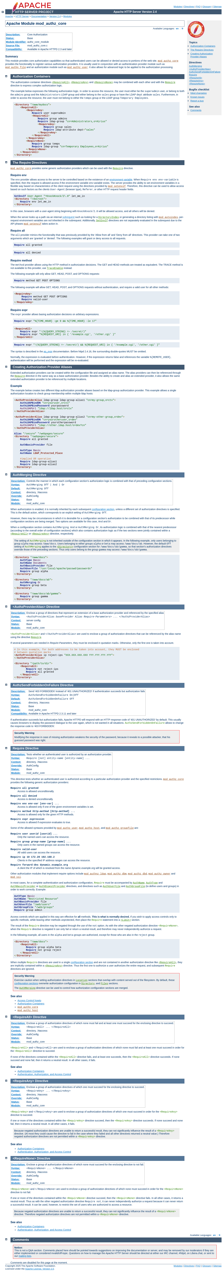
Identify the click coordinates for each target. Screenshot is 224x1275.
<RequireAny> (196, 80)
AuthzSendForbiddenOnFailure (204, 72)
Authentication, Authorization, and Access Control (44, 1074)
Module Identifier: (16, 41)
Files (104, 983)
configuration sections (26, 983)
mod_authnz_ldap (95, 873)
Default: (15, 488)
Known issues (197, 97)
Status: (10, 38)
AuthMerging (195, 66)
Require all (17, 230)
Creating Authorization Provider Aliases (201, 55)
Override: (16, 496)
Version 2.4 (55, 16)
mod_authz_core (168, 61)
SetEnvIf (102, 220)
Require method (21, 260)
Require (193, 74)
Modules (178, 6)
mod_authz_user (77, 67)
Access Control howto (29, 1000)
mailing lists (25, 1256)
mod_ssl (15, 877)
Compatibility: (14, 49)
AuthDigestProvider (52, 886)
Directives (189, 6)
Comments (195, 110)
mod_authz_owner (159, 873)
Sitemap (217, 6)
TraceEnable (55, 268)
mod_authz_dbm (117, 873)
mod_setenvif (117, 186)
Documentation (39, 16)
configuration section (103, 509)
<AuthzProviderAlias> (200, 69)
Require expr (19, 310)
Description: (13, 34)
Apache (9, 16)
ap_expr (48, 351)
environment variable (121, 179)
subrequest (68, 217)
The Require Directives (202, 50)
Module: (16, 503)
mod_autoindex (168, 217)
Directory (88, 983)
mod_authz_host (89, 828)
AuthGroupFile (135, 886)
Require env (18, 175)
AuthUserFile (112, 886)
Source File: (13, 45)
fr (182, 28)
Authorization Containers (202, 46)
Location (82, 980)
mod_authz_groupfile (120, 828)
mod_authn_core (28, 1007)
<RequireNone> (197, 83)
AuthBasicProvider (23, 886)
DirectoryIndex (108, 217)
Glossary (206, 6)
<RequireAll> (195, 77)
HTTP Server (22, 16)
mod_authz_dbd (137, 873)
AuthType (152, 882)
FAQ (198, 6)
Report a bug (197, 100)
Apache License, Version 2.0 (39, 1268)
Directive (39, 475)
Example (16, 385)
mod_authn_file (15, 67)
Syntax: (15, 484)
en (177, 28)
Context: (16, 492)
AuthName (139, 882)
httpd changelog (198, 93)
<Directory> (65, 546)
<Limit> (126, 920)
